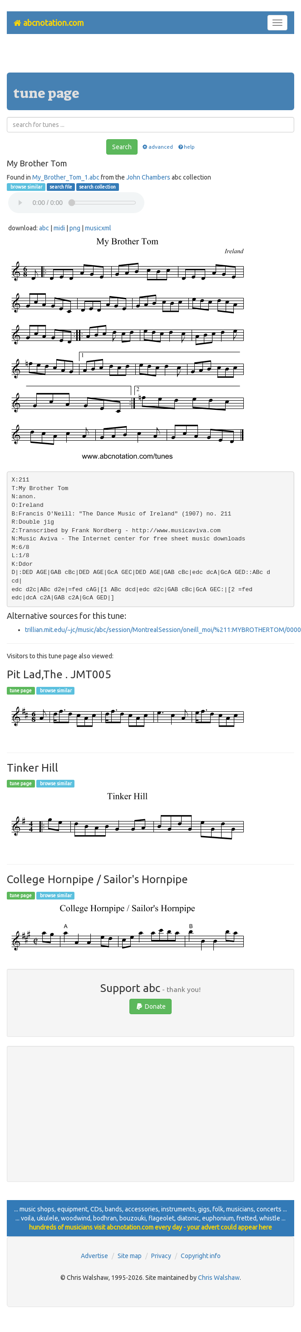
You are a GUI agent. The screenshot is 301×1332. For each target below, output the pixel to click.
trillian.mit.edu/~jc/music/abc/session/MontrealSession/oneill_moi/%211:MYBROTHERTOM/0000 (163, 629)
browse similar (26, 187)
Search (122, 147)
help (186, 147)
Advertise (94, 1255)
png (74, 228)
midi (59, 228)
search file (60, 187)
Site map (130, 1255)
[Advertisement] (150, 56)
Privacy (161, 1255)
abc (44, 228)
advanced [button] (157, 147)
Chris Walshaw (219, 1277)
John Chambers (148, 177)
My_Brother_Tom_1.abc (65, 177)
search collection (97, 187)
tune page (21, 690)
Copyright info (201, 1255)
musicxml (98, 228)
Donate (150, 1006)
